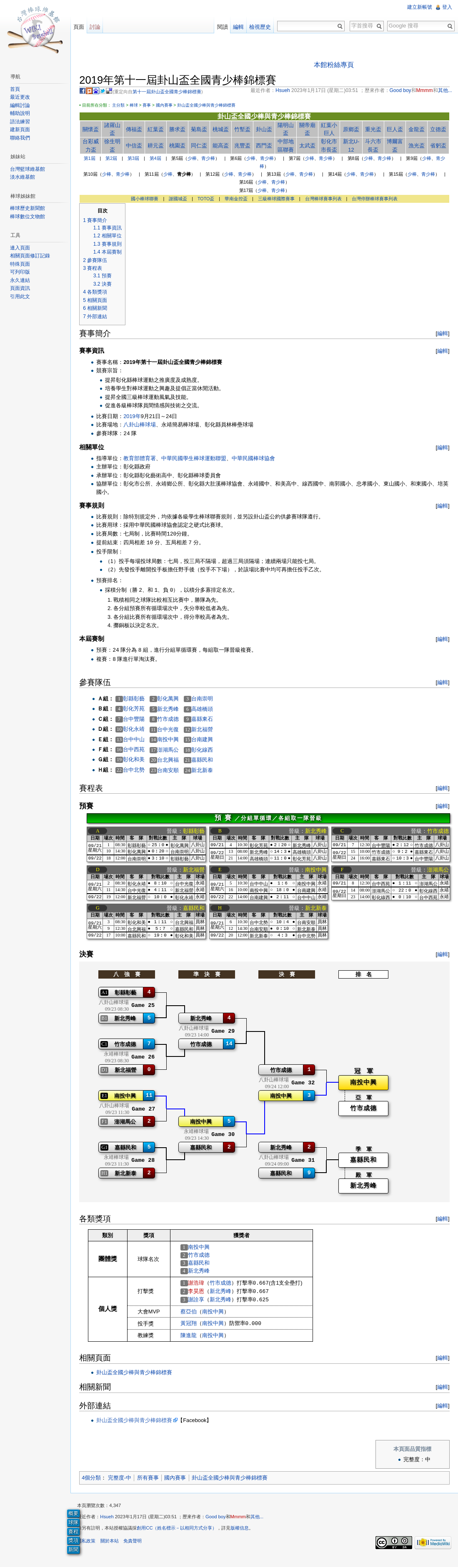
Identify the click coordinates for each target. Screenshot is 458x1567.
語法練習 (22, 122)
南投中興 (172, 740)
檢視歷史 (259, 27)
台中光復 (172, 730)
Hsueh (111, 1524)
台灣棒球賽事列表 (324, 199)
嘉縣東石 (207, 720)
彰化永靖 (138, 730)
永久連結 (22, 280)
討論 (98, 27)
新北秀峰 (172, 710)
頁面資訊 (22, 288)
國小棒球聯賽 (146, 199)
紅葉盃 (159, 130)
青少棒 (210, 159)
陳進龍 (193, 1340)
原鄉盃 (351, 130)
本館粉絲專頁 (335, 65)
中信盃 (138, 146)
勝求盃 (180, 130)
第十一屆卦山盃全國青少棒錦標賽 (171, 92)
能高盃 (223, 146)
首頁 (17, 89)
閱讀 (220, 27)
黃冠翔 (193, 1328)
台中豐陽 (138, 719)
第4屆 (157, 159)
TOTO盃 (207, 199)
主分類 (123, 106)
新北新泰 (207, 770)
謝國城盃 (179, 199)
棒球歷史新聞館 (29, 208)
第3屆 (135, 159)
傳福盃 (138, 130)
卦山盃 (266, 130)
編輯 (440, 334)
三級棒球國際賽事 (277, 199)
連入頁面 (22, 248)
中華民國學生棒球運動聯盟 (198, 459)
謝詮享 (200, 1304)
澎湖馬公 (172, 750)
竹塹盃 (244, 130)
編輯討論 (22, 105)
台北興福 (172, 760)
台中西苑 (138, 750)
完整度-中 (123, 1482)
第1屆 (91, 159)
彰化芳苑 (138, 709)
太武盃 (308, 146)
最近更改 (22, 97)
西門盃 (266, 146)
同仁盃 (201, 146)
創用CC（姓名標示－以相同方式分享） (181, 1535)
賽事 (151, 106)
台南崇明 (207, 699)
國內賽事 (168, 106)
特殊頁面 (22, 264)
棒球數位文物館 (29, 216)
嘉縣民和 (207, 760)
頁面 (81, 27)
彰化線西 (207, 750)
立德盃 (436, 130)
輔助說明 (22, 113)
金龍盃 (415, 130)
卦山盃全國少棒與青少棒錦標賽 (211, 106)
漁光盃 (415, 146)
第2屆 (113, 159)
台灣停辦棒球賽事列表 (376, 199)
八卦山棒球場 (144, 425)
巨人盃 (394, 130)
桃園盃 (180, 146)
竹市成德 (172, 720)
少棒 (193, 159)
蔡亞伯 (193, 1316)
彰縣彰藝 (138, 699)
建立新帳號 (418, 7)
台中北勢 (138, 770)
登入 (446, 7)
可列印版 (22, 272)
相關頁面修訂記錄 (32, 256)
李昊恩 (200, 1295)
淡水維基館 (24, 177)
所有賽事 (152, 1482)
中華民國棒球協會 (258, 459)
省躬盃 (436, 146)
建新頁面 (22, 129)
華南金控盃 (237, 199)
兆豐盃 (244, 146)
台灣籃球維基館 (29, 169)
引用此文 (22, 296)
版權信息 (244, 1535)
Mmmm (242, 1524)
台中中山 (138, 740)
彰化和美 (138, 760)
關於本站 (114, 1548)
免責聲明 (137, 1548)
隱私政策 (91, 1548)
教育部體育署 (144, 459)
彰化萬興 (172, 699)
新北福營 (207, 730)
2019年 (136, 417)
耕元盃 (159, 146)
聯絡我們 (22, 138)
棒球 (138, 106)
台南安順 (172, 770)
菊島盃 (201, 130)
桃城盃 (223, 130)
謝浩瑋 (200, 1287)
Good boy (220, 1524)
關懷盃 (95, 130)
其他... (261, 1524)
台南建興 (207, 740)
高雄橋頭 (207, 710)
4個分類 (95, 1482)
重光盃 (373, 130)
